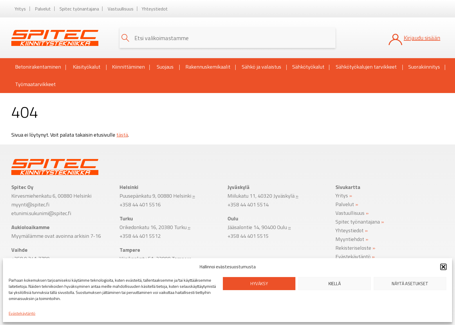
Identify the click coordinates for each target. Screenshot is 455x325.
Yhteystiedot (155, 8)
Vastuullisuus (120, 8)
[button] (443, 267)
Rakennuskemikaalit (210, 67)
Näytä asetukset (410, 283)
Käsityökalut (90, 67)
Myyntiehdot (349, 238)
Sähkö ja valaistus (264, 67)
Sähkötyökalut (311, 67)
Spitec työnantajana (79, 8)
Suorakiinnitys (426, 67)
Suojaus (168, 67)
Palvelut (43, 8)
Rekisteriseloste (353, 247)
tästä (122, 135)
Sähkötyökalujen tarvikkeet (369, 67)
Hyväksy (259, 283)
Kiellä (334, 283)
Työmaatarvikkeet (35, 84)
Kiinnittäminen (131, 67)
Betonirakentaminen (40, 67)
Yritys (20, 8)
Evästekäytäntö (22, 313)
